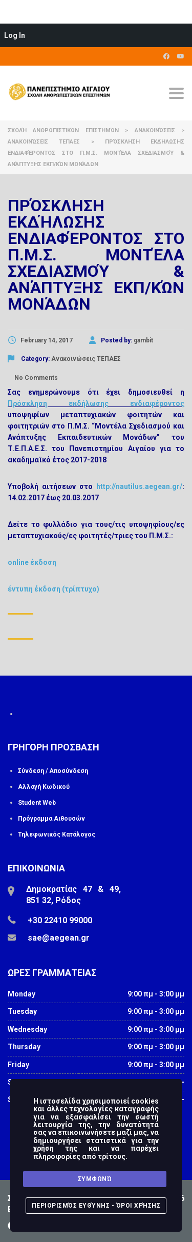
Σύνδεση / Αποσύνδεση (53, 771)
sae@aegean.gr (59, 938)
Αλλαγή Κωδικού (44, 786)
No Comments (35, 377)
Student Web (37, 802)
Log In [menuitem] (14, 35)
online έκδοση (32, 562)
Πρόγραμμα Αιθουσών (51, 818)
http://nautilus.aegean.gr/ (139, 486)
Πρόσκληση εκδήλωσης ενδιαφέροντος (96, 403)
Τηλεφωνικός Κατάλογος (56, 834)
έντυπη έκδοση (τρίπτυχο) (53, 589)
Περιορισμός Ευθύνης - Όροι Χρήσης (96, 1205)
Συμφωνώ (95, 1179)
